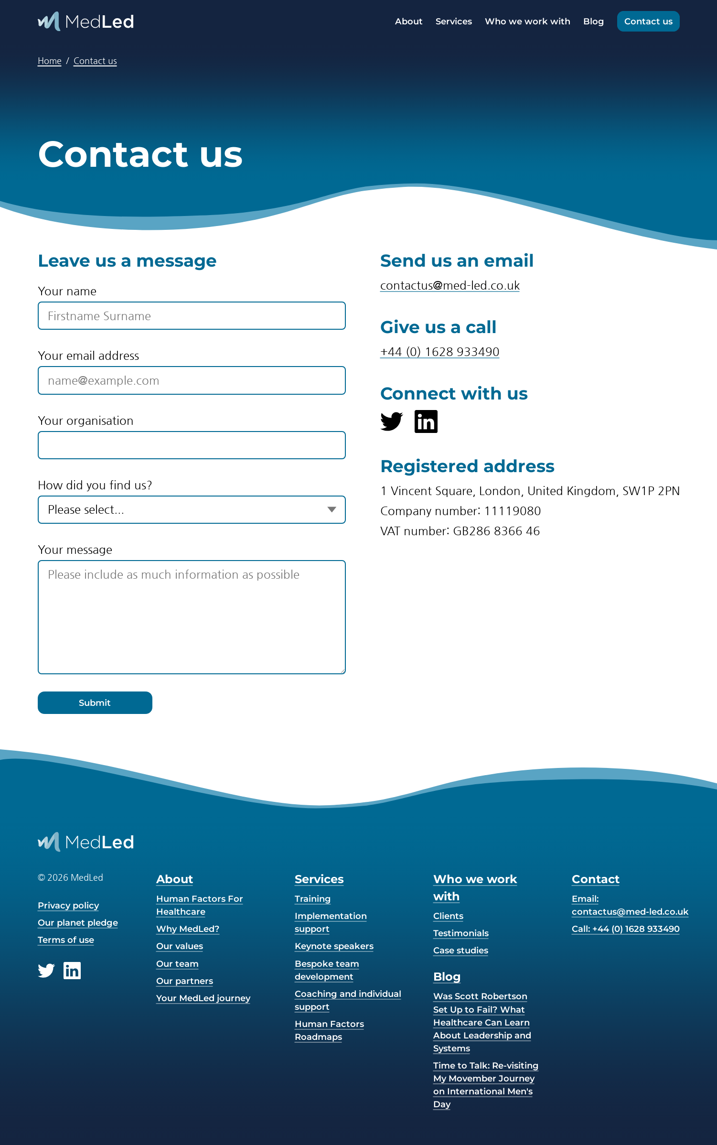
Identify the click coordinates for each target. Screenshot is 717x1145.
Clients (448, 915)
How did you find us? (95, 485)
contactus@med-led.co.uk (450, 285)
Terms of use (66, 939)
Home (50, 60)
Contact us (648, 21)
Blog (593, 21)
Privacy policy (68, 905)
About (409, 21)
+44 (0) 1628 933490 (440, 351)
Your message (75, 549)
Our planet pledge (78, 922)
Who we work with (527, 21)
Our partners (184, 980)
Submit (95, 702)
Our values (179, 945)
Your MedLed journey (203, 998)
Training (313, 898)
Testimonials (461, 933)
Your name (67, 291)
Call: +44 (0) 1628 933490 (626, 928)
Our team (177, 963)
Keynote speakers (334, 945)
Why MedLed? (188, 928)
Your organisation (86, 420)
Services (454, 21)
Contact (596, 879)
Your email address (88, 355)
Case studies (460, 950)
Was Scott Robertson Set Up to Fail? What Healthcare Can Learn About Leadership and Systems (482, 1022)
